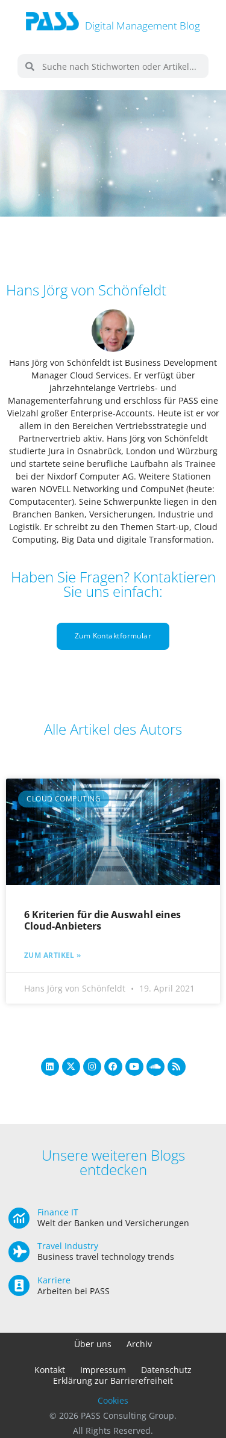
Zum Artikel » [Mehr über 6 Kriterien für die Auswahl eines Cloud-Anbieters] (52, 955)
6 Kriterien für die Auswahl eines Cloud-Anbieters (102, 920)
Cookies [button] (113, 1400)
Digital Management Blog (142, 25)
